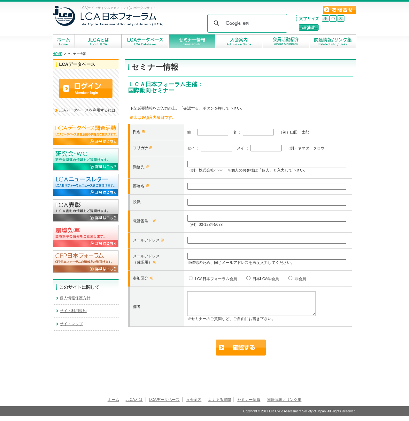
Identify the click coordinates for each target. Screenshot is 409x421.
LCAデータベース (164, 404)
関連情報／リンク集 (284, 404)
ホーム (113, 404)
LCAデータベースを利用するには (87, 110)
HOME (57, 54)
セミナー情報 (248, 404)
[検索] (246, 23)
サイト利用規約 (73, 311)
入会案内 (193, 404)
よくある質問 (219, 404)
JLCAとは (134, 404)
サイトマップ (71, 324)
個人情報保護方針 (75, 298)
